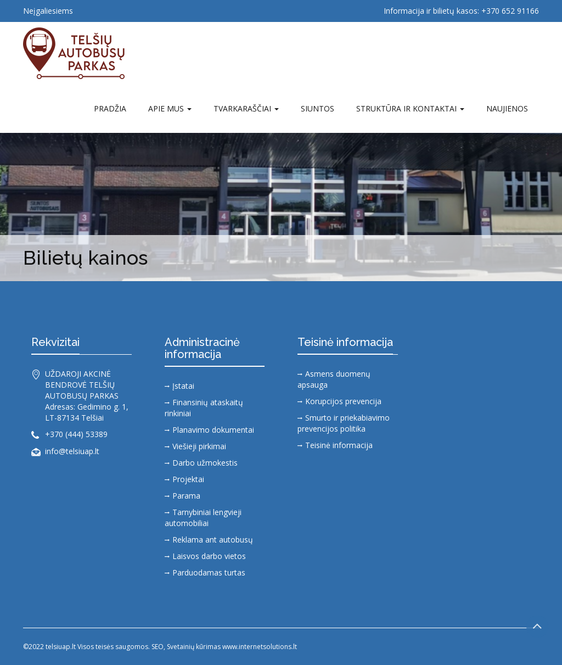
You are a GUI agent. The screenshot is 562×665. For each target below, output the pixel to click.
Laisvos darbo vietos (209, 556)
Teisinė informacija (339, 445)
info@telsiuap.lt (72, 451)
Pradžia (110, 108)
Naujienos (507, 108)
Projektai (188, 479)
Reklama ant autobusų (212, 539)
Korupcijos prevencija (343, 401)
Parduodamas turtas (208, 572)
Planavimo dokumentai (213, 429)
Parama (186, 495)
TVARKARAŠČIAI (246, 108)
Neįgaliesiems (48, 10)
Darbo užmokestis (205, 462)
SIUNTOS (317, 108)
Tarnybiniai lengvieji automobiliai (203, 517)
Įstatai (183, 386)
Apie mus (170, 108)
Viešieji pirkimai (199, 446)
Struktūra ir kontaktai (410, 108)
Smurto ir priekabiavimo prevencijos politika (343, 423)
